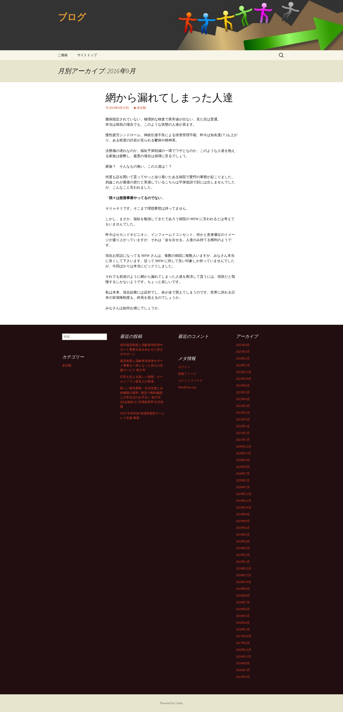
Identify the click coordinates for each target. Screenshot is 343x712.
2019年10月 (243, 507)
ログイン (184, 367)
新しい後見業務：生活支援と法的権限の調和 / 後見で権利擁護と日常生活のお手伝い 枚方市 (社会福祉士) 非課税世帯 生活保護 (141, 397)
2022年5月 (243, 419)
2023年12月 (243, 372)
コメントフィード (190, 380)
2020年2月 (243, 480)
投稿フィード (187, 373)
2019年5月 (243, 534)
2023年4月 (243, 399)
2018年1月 (243, 629)
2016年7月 (243, 670)
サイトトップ (87, 55)
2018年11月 (243, 575)
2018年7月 (243, 602)
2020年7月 (243, 473)
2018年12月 (243, 568)
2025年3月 (243, 351)
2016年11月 (243, 656)
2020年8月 (243, 467)
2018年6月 (243, 609)
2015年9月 (243, 677)
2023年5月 (243, 392)
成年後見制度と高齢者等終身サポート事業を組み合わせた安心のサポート (141, 349)
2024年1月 (243, 365)
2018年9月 (243, 588)
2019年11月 (243, 500)
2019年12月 (243, 494)
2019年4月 (243, 541)
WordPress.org (187, 387)
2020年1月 (243, 487)
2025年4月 (243, 345)
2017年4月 (243, 643)
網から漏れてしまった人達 (169, 97)
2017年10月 (243, 636)
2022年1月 (243, 426)
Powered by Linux (171, 703)
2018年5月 (243, 616)
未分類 (141, 107)
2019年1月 (243, 561)
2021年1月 (243, 439)
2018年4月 (243, 622)
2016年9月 (243, 663)
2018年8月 (243, 595)
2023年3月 (243, 406)
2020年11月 (243, 453)
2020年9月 (243, 460)
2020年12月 (243, 446)
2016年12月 (243, 649)
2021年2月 (243, 433)
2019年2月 (243, 555)
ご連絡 (63, 55)
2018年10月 (243, 582)
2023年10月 (243, 378)
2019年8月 (243, 521)
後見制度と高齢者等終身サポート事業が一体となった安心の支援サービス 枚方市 (141, 365)
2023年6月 (243, 385)
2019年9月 (243, 514)
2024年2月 (243, 358)
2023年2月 (243, 412)
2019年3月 (243, 548)
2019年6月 (243, 528)
